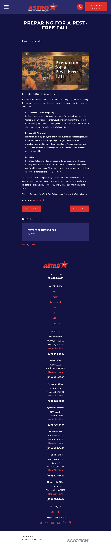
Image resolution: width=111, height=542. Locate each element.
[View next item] (33, 244)
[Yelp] (52, 512)
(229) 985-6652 (55, 448)
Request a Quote (96, 6)
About (55, 297)
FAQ (55, 307)
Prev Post (31, 209)
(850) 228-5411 (55, 475)
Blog (56, 313)
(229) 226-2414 (55, 499)
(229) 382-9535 (55, 377)
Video (55, 318)
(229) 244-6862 (55, 353)
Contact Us (55, 323)
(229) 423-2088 (55, 401)
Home (55, 291)
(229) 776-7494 (55, 424)
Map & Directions (55, 348)
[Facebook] (58, 512)
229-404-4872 (55, 278)
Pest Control (38, 200)
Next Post (79, 209)
